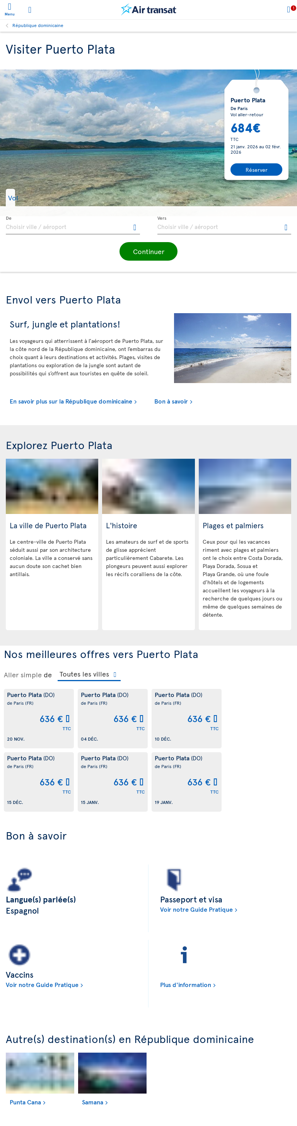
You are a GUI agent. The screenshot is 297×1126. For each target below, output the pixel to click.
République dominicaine (37, 25)
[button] (25, 197)
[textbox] (73, 225)
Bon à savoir (171, 401)
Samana (92, 1101)
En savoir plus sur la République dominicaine (71, 401)
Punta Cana (25, 1101)
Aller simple (23, 674)
